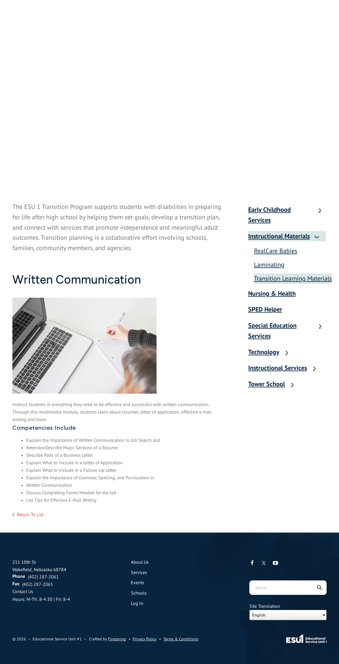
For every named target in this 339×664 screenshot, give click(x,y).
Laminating (269, 265)
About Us (140, 562)
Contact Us (22, 591)
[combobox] (280, 587)
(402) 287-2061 (43, 577)
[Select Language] (288, 615)
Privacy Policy (145, 639)
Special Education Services (287, 330)
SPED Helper (265, 309)
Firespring (117, 639)
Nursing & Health (272, 293)
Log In (137, 603)
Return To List (30, 514)
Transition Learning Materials (293, 278)
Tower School (273, 384)
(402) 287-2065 (37, 584)
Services (139, 572)
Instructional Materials (286, 236)
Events (137, 582)
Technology (271, 352)
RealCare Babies (275, 251)
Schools (139, 593)
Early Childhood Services (287, 214)
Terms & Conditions (180, 639)
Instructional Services (284, 368)
